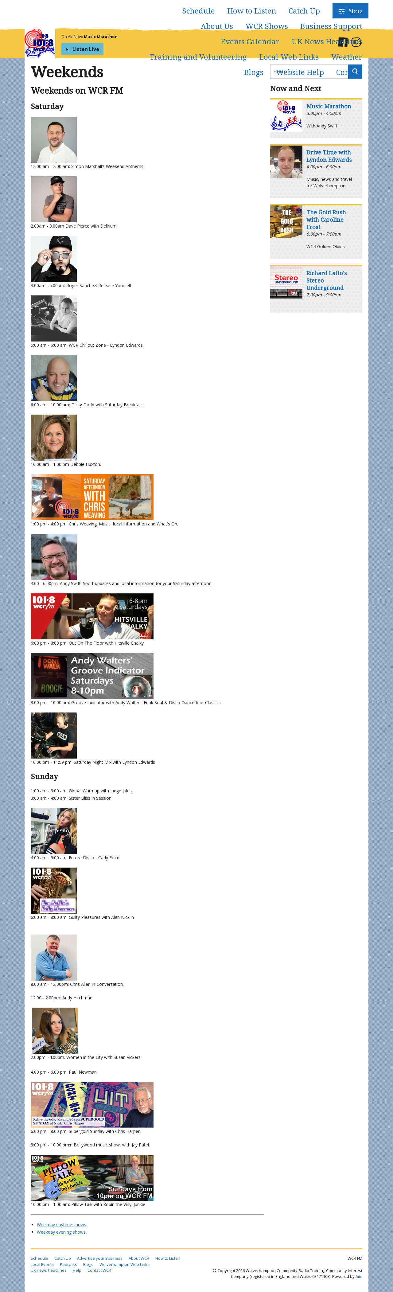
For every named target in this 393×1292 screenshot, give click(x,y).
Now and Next (295, 88)
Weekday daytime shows (61, 1225)
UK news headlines (49, 1270)
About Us (217, 26)
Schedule (198, 11)
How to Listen (251, 11)
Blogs (253, 72)
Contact (349, 72)
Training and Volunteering (198, 57)
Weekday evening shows (61, 1232)
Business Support (331, 26)
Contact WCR (99, 1270)
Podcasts (347, 11)
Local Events (42, 1264)
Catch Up (304, 11)
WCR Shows (266, 26)
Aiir (358, 1276)
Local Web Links (289, 57)
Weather (346, 57)
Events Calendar (250, 41)
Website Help (300, 72)
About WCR (139, 1258)
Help (77, 1270)
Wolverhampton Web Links (124, 1264)
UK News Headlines (327, 41)
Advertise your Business (100, 1258)
